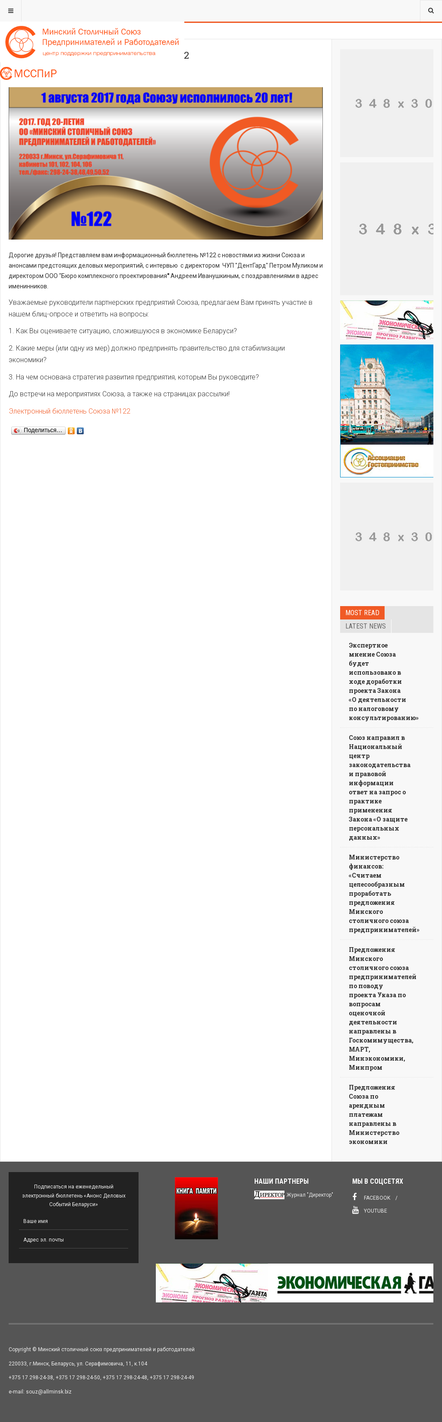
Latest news (365, 626)
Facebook (371, 1197)
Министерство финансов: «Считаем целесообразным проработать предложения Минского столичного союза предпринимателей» (384, 893)
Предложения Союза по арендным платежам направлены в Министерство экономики (374, 1114)
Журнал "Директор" (310, 1195)
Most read (362, 613)
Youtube (369, 1210)
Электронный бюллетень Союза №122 (69, 411)
